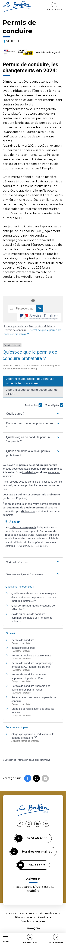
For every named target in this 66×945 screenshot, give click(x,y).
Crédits (43, 917)
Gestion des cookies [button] (20, 913)
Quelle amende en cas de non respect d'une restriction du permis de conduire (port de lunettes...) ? (34, 597)
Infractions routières (23, 647)
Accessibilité (48, 913)
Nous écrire (31, 865)
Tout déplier (54, 405)
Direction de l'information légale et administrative (27, 760)
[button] (32, 413)
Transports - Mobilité (41, 326)
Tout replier (33, 405)
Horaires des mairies (31, 851)
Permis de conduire (15, 329)
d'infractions (28, 511)
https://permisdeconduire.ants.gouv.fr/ (29, 109)
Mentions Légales (33, 921)
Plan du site (23, 917)
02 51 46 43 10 (31, 838)
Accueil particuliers (15, 326)
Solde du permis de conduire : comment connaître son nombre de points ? (31, 617)
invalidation (29, 472)
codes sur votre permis (23, 527)
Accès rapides (54, 6)
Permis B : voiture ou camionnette (31, 655)
